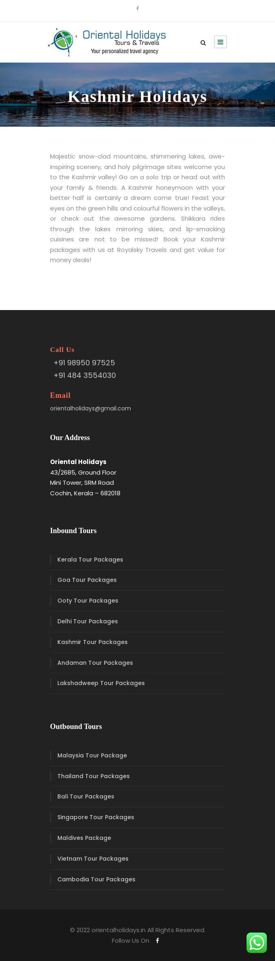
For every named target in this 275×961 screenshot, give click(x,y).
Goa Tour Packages (87, 580)
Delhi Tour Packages (87, 621)
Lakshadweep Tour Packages (101, 683)
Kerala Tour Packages (90, 559)
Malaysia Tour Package (92, 755)
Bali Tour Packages (85, 796)
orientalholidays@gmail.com (90, 408)
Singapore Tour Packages (95, 817)
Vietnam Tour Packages (93, 859)
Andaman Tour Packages (95, 663)
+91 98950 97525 (84, 363)
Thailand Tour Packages (93, 776)
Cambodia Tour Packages (96, 879)
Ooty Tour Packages (87, 601)
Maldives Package (84, 838)
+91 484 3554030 (84, 375)
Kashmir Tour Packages (92, 642)
